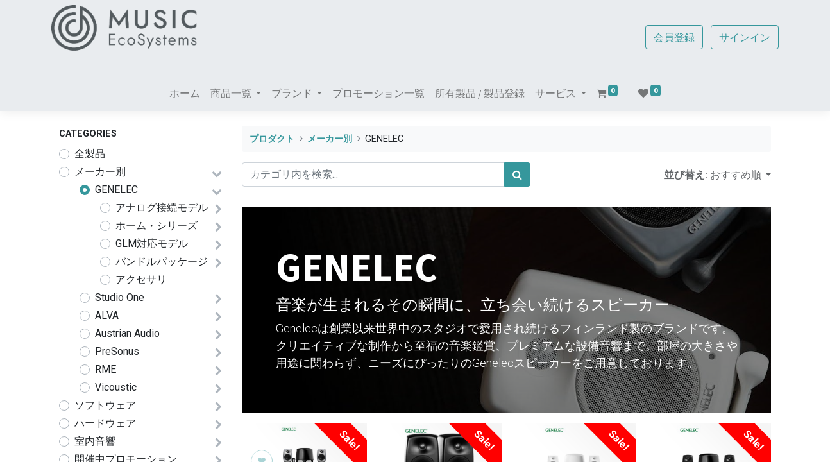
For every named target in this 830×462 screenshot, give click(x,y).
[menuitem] (184, 93)
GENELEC (116, 190)
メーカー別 (100, 172)
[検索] (517, 174)
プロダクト (272, 138)
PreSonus (117, 351)
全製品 (89, 154)
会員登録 (666, 37)
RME (105, 369)
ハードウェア (105, 423)
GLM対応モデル (151, 243)
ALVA (107, 315)
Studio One (119, 297)
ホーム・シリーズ (156, 225)
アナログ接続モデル (161, 207)
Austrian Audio (127, 333)
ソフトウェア (105, 405)
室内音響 (94, 441)
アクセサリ (141, 279)
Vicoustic (116, 387)
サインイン (737, 37)
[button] (740, 174)
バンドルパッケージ (161, 261)
